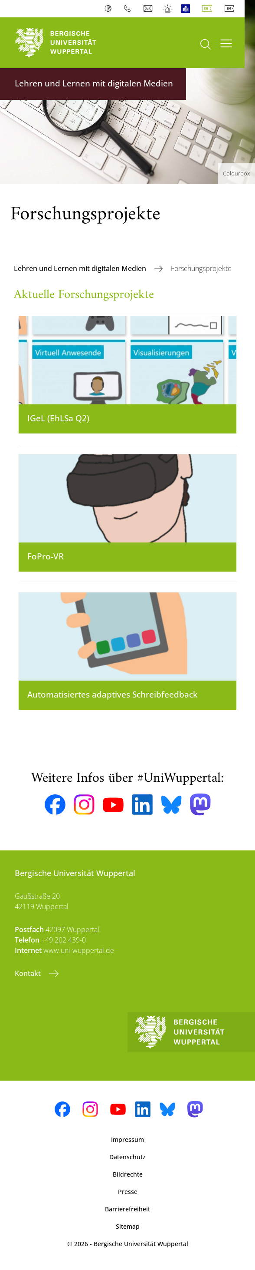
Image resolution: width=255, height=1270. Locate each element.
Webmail (149, 8)
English (231, 8)
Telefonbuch (129, 8)
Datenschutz (127, 1157)
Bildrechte (128, 1174)
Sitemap (128, 1226)
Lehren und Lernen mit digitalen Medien (81, 268)
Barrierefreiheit (127, 1209)
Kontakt (28, 973)
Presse (127, 1191)
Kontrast (110, 8)
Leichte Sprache (187, 8)
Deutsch (209, 8)
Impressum (127, 1139)
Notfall (168, 8)
